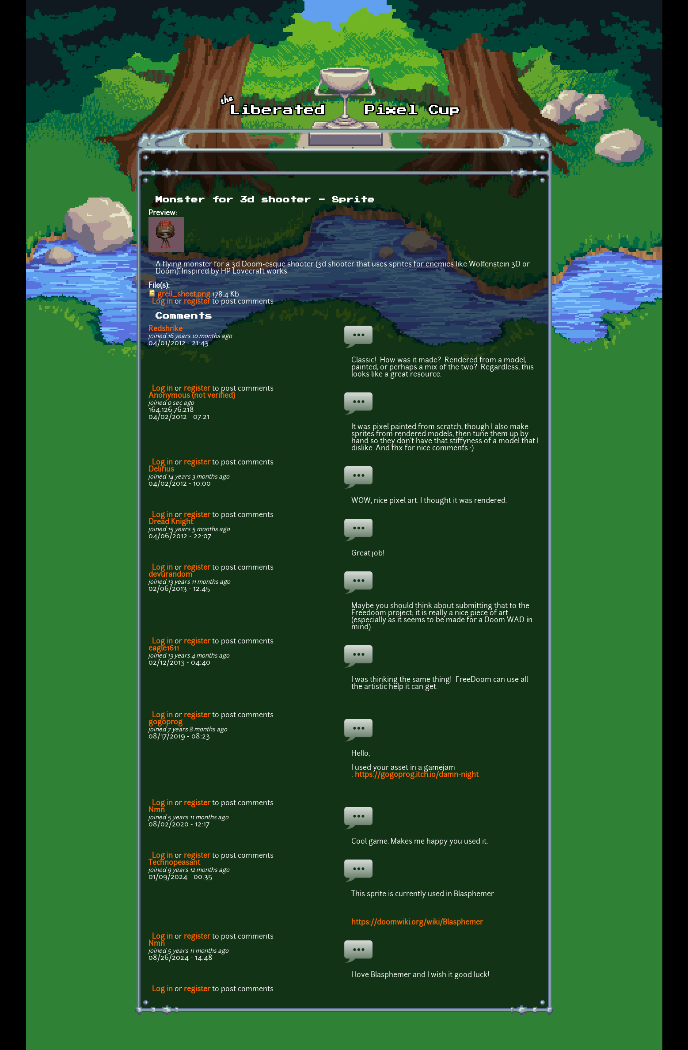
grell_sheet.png (183, 294)
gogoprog (165, 722)
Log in (162, 301)
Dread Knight (170, 522)
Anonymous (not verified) (191, 395)
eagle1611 (163, 648)
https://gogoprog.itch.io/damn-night (417, 775)
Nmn (156, 810)
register (197, 301)
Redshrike (165, 329)
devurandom (170, 574)
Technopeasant (174, 863)
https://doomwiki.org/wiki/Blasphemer (417, 922)
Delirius (161, 469)
